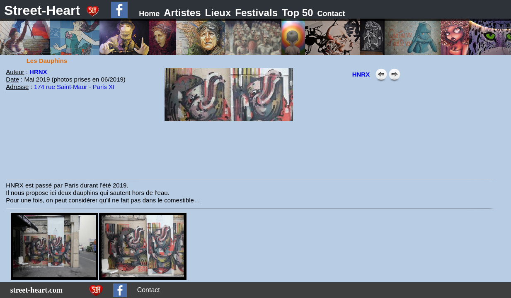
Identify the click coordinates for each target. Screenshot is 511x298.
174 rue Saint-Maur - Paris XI (74, 86)
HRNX (38, 71)
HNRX (361, 74)
